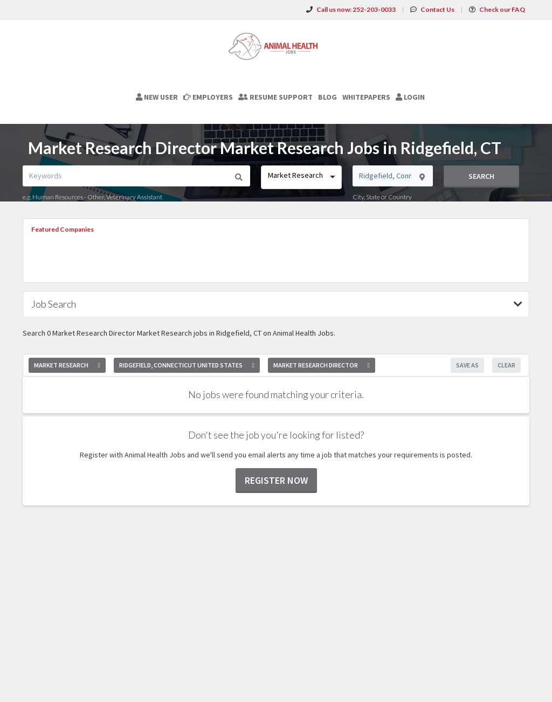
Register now (276, 480)
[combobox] (301, 177)
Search (481, 176)
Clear (506, 365)
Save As (467, 365)
